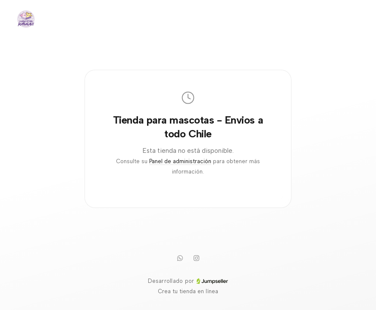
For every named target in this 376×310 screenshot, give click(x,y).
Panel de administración (180, 161)
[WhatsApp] (180, 258)
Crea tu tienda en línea (188, 291)
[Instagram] (196, 258)
